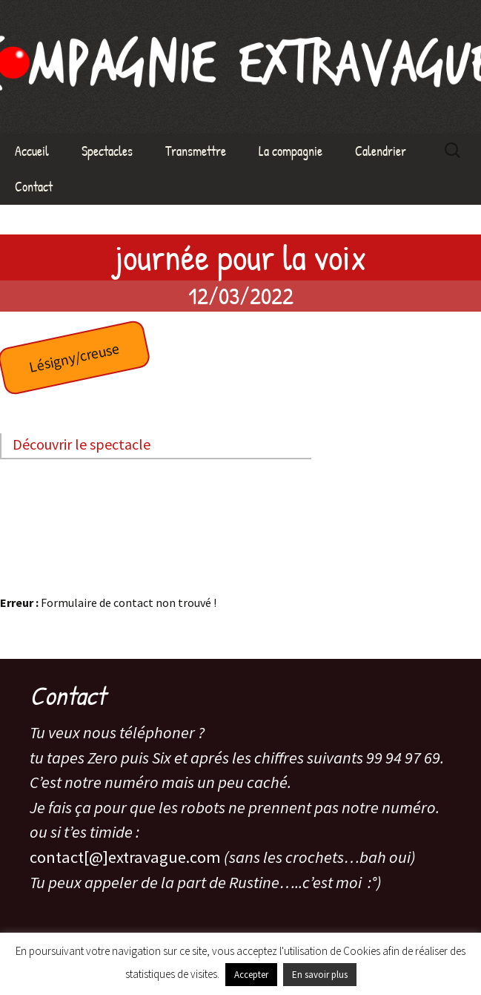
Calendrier (380, 151)
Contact (34, 186)
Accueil (32, 151)
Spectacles (107, 151)
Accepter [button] (251, 974)
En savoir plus (320, 974)
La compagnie (290, 151)
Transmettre (195, 151)
